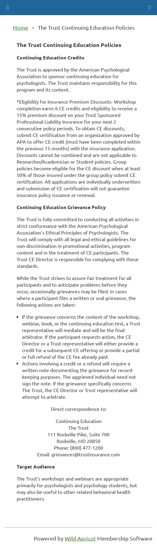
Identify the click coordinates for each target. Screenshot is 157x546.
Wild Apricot (80, 538)
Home (20, 27)
